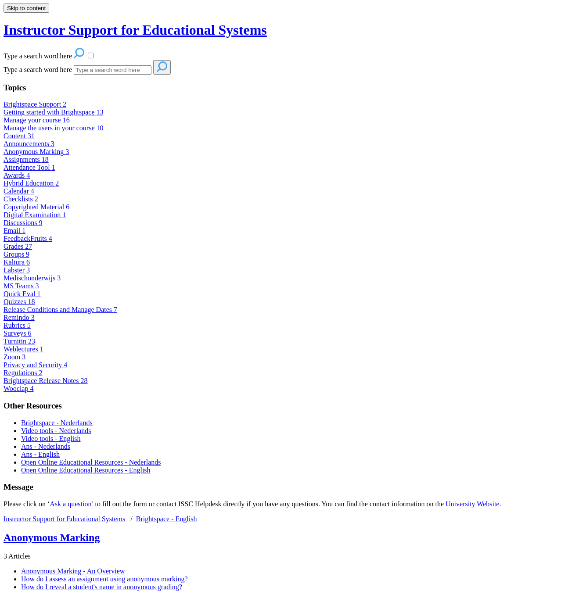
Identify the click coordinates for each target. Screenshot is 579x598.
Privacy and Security (35, 365)
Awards (17, 175)
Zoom (14, 357)
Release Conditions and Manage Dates (60, 309)
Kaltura (17, 262)
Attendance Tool (29, 167)
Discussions (23, 222)
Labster (17, 270)
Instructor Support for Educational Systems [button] (135, 30)
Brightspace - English (166, 519)
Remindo (19, 317)
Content (19, 136)
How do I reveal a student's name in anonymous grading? (101, 587)
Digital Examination (35, 214)
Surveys (18, 333)
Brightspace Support (35, 104)
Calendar (19, 191)
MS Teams (21, 286)
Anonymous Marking (36, 151)
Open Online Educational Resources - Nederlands (91, 462)
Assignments (26, 159)
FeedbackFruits (28, 238)
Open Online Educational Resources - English (86, 470)
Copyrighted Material (36, 207)
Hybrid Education (31, 183)
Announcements (29, 143)
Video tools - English (50, 438)
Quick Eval (22, 293)
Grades (18, 246)
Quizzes (19, 301)
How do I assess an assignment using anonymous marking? (104, 579)
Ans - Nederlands (45, 446)
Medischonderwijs (32, 278)
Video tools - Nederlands (56, 430)
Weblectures (23, 349)
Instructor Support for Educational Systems (64, 519)
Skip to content (26, 8)
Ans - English (40, 454)
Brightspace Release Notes (46, 380)
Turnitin (19, 341)
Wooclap (18, 388)
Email (14, 230)
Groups (16, 254)
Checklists (21, 199)
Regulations (23, 372)
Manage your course (37, 120)
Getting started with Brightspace (54, 112)
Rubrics (17, 325)
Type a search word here (38, 69)
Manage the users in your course (54, 128)
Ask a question (70, 504)
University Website (472, 504)
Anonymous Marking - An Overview (73, 571)
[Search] (112, 70)
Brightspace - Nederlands (57, 422)
